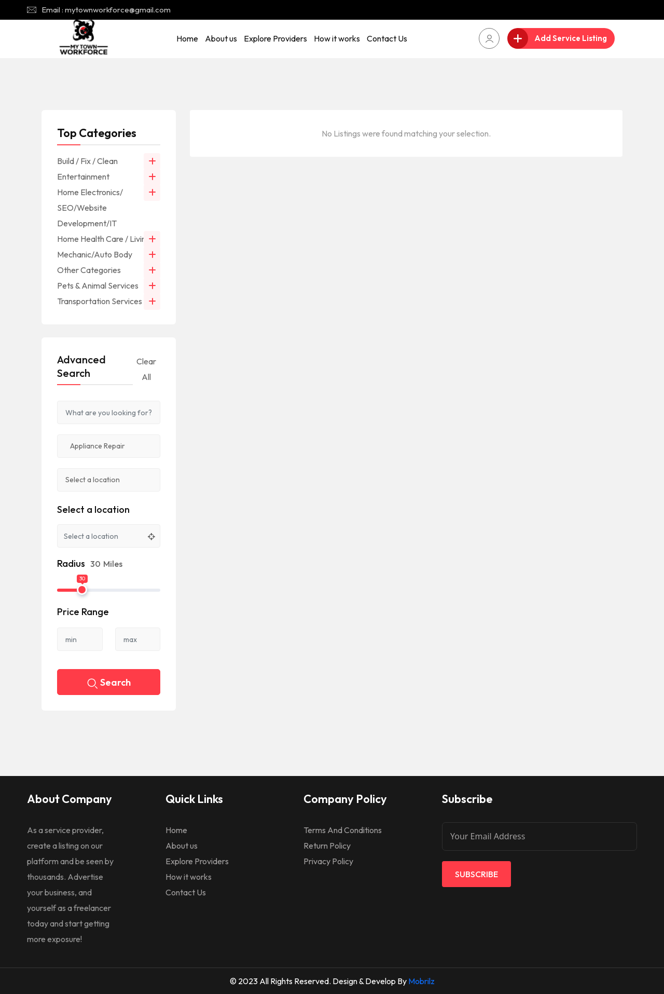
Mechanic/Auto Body (94, 254)
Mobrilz (421, 981)
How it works (337, 38)
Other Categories (89, 270)
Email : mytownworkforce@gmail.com (106, 10)
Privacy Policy (328, 861)
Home (187, 38)
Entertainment (83, 176)
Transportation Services (99, 301)
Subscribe (476, 874)
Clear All (146, 369)
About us (221, 38)
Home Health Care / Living (103, 239)
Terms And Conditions (342, 830)
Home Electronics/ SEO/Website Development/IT (90, 207)
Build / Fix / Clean (87, 161)
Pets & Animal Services (98, 285)
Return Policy (327, 845)
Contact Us (387, 38)
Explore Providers (275, 38)
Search (109, 683)
